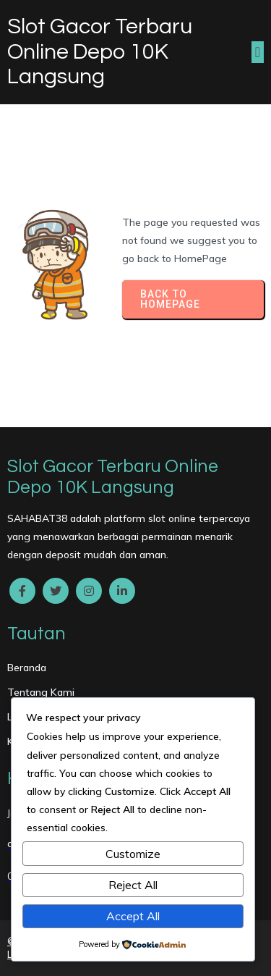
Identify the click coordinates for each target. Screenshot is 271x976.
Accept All (133, 916)
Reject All (133, 885)
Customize (133, 853)
